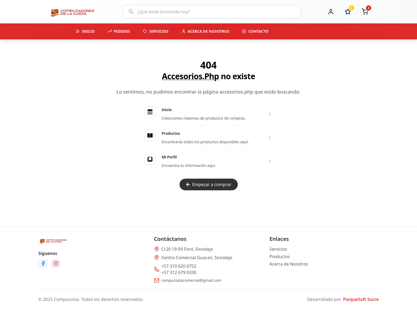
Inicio (167, 109)
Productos (171, 133)
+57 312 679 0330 (178, 272)
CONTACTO (255, 31)
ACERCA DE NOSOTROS (205, 31)
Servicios (278, 249)
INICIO (85, 31)
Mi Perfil (169, 156)
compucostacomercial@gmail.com (191, 280)
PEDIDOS (118, 31)
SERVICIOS (156, 31)
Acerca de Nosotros (288, 264)
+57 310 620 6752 (178, 266)
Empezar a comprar (208, 184)
